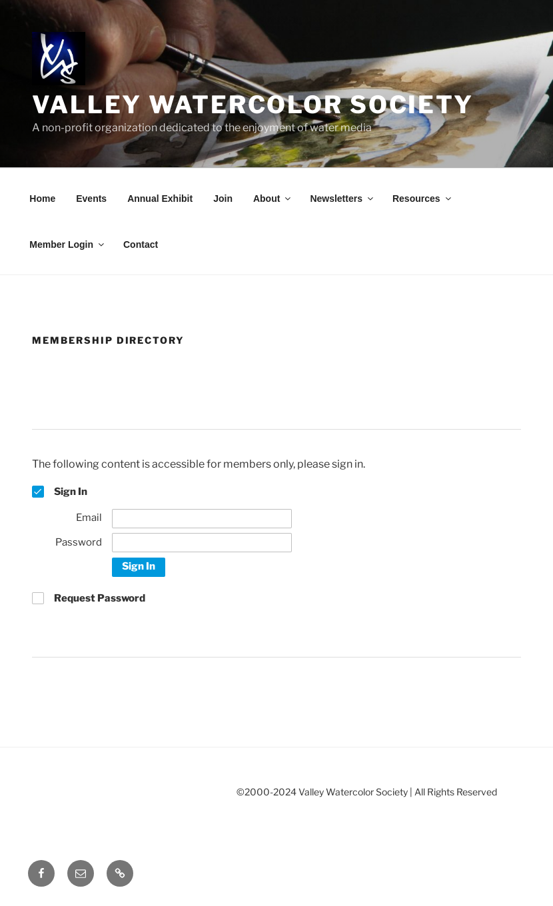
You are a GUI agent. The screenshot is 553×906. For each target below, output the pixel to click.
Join (223, 198)
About (272, 198)
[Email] (202, 518)
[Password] (202, 542)
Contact (140, 244)
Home (42, 198)
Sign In (138, 566)
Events (91, 198)
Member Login (67, 244)
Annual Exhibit (160, 198)
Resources (422, 198)
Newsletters (342, 198)
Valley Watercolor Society (253, 104)
